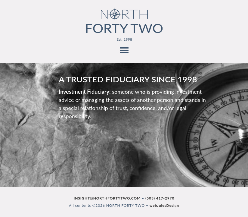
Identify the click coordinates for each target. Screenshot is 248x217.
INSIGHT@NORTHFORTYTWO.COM (107, 198)
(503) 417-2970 (159, 198)
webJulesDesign (164, 205)
